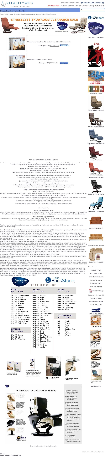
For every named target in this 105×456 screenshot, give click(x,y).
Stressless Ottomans (96, 277)
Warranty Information (96, 301)
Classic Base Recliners (96, 126)
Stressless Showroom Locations (71, 6)
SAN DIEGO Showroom (96, 37)
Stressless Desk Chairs (96, 193)
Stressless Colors (96, 93)
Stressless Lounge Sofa (96, 244)
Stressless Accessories (96, 267)
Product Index (39, 446)
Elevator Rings (96, 270)
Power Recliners (96, 159)
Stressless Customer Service (70, 2)
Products (6, 14)
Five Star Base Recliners (96, 176)
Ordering (84, 6)
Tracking (91, 6)
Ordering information (51, 446)
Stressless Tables (96, 273)
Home (1, 14)
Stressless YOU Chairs (96, 210)
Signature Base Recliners (96, 143)
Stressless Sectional (96, 261)
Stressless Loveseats (96, 227)
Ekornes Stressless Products (28, 14)
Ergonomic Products (14, 14)
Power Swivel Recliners (96, 110)
